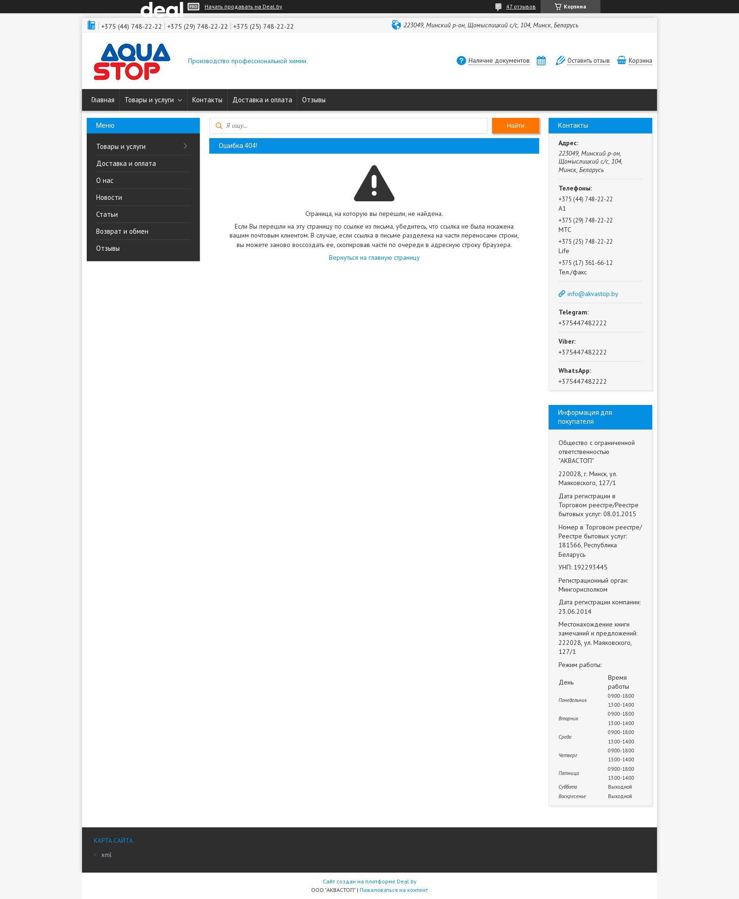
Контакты (207, 99)
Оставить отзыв (588, 61)
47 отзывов (521, 6)
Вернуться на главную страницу (374, 257)
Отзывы (314, 99)
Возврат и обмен (122, 231)
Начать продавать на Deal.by (243, 6)
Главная (103, 99)
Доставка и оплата (262, 99)
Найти (516, 125)
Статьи (107, 214)
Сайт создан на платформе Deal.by (370, 881)
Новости (109, 197)
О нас (105, 180)
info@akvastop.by (592, 293)
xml (106, 855)
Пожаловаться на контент (394, 889)
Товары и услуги (149, 99)
